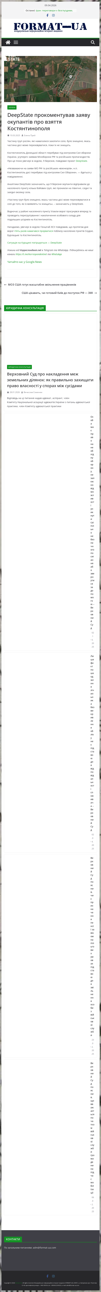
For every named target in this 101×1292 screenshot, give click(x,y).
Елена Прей (29, 135)
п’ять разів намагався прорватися (33, 231)
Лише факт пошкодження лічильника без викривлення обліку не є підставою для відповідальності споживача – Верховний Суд (92, 743)
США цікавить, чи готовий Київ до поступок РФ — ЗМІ (59, 293)
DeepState (81, 160)
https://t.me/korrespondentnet (31, 254)
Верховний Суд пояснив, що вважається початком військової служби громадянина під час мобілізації (92, 1128)
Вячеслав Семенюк (33, 392)
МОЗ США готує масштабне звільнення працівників (40, 284)
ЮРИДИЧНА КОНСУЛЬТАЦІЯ (19, 367)
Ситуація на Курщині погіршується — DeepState (34, 242)
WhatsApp (56, 254)
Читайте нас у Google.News (24, 262)
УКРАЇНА (12, 107)
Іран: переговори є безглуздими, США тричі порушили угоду (54, 12)
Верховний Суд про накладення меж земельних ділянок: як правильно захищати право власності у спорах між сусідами (50, 379)
